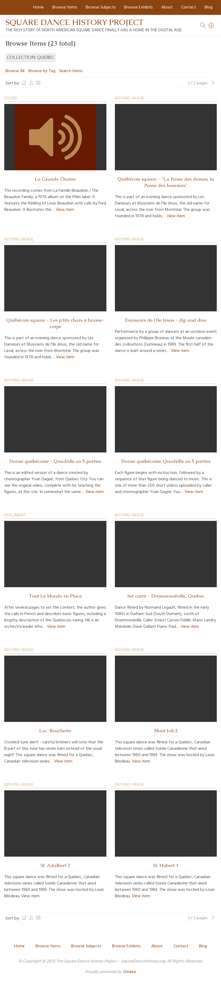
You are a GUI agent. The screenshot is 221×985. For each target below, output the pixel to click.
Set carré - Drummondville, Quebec (165, 596)
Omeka (129, 972)
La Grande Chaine (55, 179)
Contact (188, 7)
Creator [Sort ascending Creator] (31, 83)
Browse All (15, 71)
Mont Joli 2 (165, 731)
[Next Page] (213, 83)
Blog (209, 7)
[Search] (211, 25)
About (167, 7)
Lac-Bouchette (55, 731)
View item (65, 210)
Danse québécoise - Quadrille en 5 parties (55, 461)
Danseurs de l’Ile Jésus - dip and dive (165, 320)
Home (38, 7)
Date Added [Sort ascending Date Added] (38, 83)
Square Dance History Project (75, 22)
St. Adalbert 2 (55, 865)
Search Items (71, 71)
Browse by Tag (41, 71)
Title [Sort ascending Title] (24, 83)
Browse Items (64, 7)
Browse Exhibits (138, 7)
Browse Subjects (101, 7)
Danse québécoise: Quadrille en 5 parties (165, 461)
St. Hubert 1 (165, 865)
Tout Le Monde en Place (55, 596)
